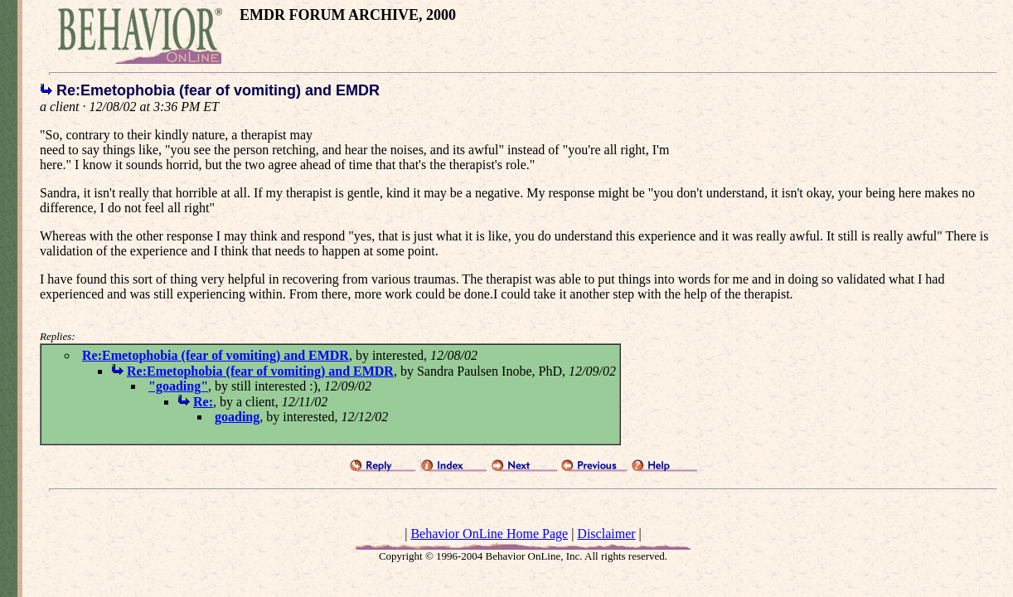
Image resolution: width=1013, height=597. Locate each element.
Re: (203, 402)
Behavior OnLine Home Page (489, 534)
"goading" (178, 386)
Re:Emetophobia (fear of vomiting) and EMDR (215, 355)
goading (237, 417)
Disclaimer (606, 534)
